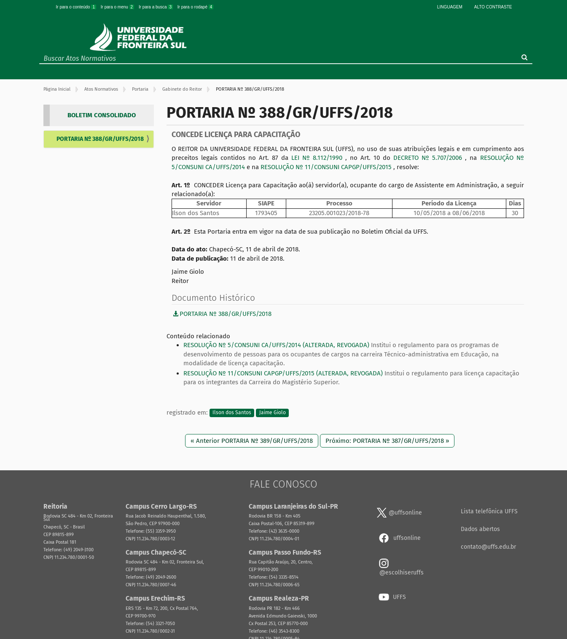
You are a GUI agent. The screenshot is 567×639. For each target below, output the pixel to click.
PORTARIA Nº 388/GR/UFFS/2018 (100, 139)
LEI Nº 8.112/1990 (318, 158)
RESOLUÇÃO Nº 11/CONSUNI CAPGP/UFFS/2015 (327, 167)
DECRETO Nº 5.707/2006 (429, 158)
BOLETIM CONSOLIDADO (101, 115)
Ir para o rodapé (195, 7)
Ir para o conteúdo (76, 7)
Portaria (140, 89)
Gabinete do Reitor (182, 89)
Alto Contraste (493, 7)
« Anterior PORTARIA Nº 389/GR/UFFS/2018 (252, 441)
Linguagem (449, 7)
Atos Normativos (101, 89)
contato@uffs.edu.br (488, 546)
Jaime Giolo (272, 413)
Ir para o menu (118, 7)
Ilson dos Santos (231, 413)
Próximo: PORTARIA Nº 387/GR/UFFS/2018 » (387, 441)
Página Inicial (56, 89)
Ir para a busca (156, 7)
